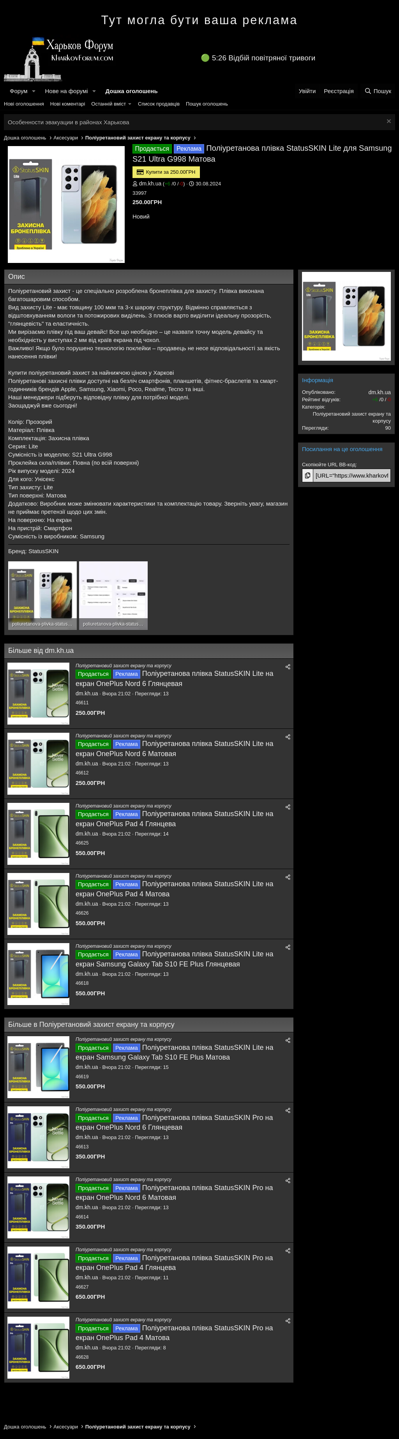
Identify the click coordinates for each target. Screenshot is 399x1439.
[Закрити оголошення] (388, 122)
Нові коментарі (67, 104)
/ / (173, 184)
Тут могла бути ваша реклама (199, 20)
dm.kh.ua (150, 183)
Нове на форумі (66, 91)
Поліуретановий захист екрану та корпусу (123, 665)
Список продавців (159, 104)
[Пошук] (377, 91)
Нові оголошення (24, 104)
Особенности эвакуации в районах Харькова (68, 122)
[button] (33, 91)
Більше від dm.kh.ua (41, 650)
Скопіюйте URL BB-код (328, 464)
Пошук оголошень (207, 104)
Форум (19, 91)
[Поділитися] (288, 667)
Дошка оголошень (131, 91)
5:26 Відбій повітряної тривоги (263, 58)
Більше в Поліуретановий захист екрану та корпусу (91, 1024)
